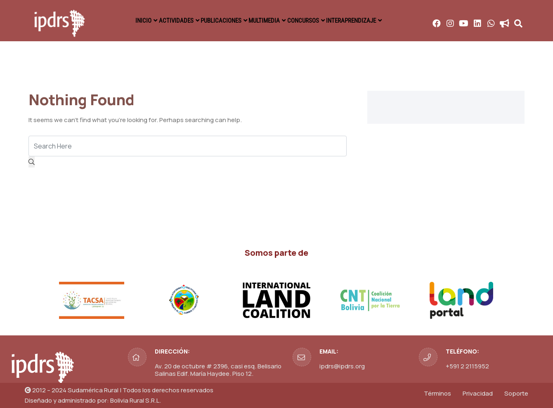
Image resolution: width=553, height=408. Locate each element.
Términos (437, 393)
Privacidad (478, 393)
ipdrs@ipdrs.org (342, 366)
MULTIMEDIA (268, 20)
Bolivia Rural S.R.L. (135, 400)
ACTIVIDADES (168, 20)
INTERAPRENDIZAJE (366, 20)
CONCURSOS (313, 20)
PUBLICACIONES (218, 20)
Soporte (516, 393)
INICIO (129, 20)
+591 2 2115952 (467, 366)
